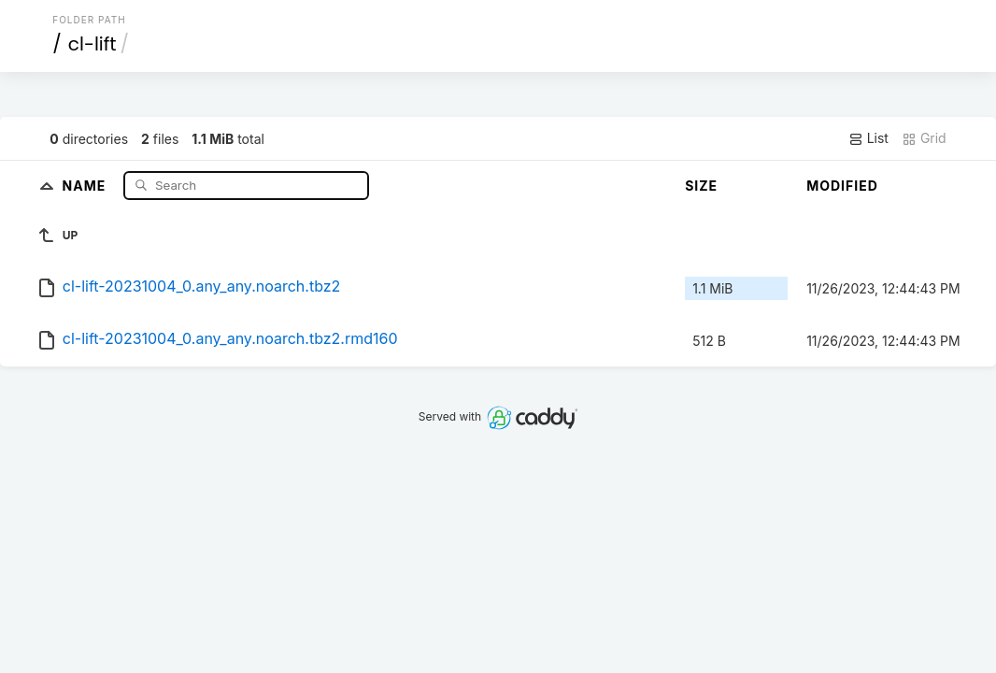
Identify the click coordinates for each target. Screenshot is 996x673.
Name (86, 185)
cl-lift (92, 44)
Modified (842, 185)
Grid (924, 138)
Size (701, 185)
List (868, 138)
